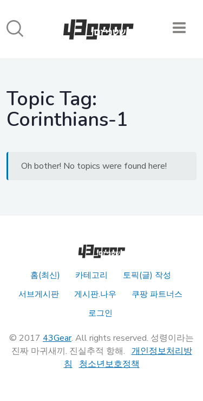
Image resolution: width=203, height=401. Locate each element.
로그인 (100, 313)
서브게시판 (38, 294)
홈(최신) (45, 275)
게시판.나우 (95, 294)
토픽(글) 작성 (147, 275)
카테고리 (91, 275)
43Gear (57, 338)
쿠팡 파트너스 (157, 294)
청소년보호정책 (109, 364)
